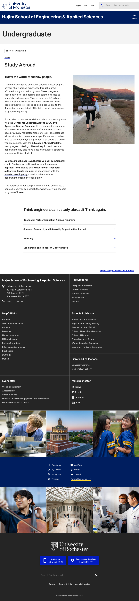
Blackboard (7, 351)
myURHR (6, 354)
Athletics (78, 397)
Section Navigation (17, 51)
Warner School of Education (85, 343)
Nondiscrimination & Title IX (15, 402)
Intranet (6, 319)
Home (7, 57)
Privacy (52, 584)
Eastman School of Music (84, 327)
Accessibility (8, 390)
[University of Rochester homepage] (16, 5)
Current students (80, 289)
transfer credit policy (16, 174)
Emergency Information (80, 584)
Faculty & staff (78, 297)
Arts (76, 402)
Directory (6, 331)
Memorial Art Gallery (82, 368)
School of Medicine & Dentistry (86, 331)
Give (92, 5)
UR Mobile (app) (10, 339)
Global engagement (11, 386)
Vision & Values (9, 394)
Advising (69, 238)
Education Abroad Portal (45, 142)
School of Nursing (80, 335)
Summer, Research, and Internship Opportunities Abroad (69, 229)
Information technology (13, 347)
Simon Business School (83, 339)
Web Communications (12, 323)
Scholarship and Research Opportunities (69, 247)
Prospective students (82, 285)
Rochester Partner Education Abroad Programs (69, 219)
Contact (6, 327)
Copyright (63, 584)
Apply (78, 5)
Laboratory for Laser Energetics (87, 347)
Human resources (10, 335)
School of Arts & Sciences (84, 319)
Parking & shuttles (11, 343)
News (76, 386)
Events (77, 392)
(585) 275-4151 (14, 301)
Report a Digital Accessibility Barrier (117, 270)
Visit (85, 5)
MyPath (6, 358)
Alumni (75, 301)
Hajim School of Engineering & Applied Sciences (52, 16)
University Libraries (81, 365)
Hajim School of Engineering (85, 323)
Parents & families (80, 293)
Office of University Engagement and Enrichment (25, 398)
